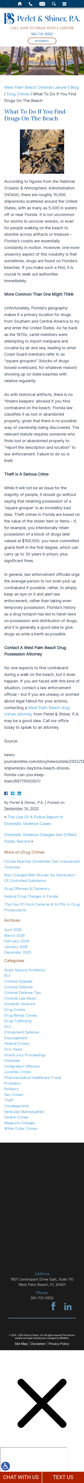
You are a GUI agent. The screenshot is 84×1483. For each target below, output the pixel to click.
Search (54, 4)
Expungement (15, 1038)
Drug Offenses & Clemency (27, 888)
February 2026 (16, 941)
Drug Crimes (18, 94)
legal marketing (34, 1338)
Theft (8, 1100)
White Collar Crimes (20, 1128)
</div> (33, 1464)
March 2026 (14, 935)
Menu (64, 4)
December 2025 (17, 952)
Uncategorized (16, 1106)
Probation (12, 1083)
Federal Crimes (16, 1043)
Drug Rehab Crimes (20, 1015)
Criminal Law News (20, 998)
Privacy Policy (59, 1344)
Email (42, 4)
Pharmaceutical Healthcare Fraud (32, 1077)
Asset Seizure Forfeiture (24, 970)
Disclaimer (38, 1344)
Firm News (13, 1049)
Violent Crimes (16, 1117)
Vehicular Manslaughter (24, 1111)
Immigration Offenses (22, 1066)
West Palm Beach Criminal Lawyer (35, 87)
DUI (7, 1026)
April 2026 (13, 930)
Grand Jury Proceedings (25, 1055)
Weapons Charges (19, 1123)
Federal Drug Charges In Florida (31, 896)
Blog (74, 87)
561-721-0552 (42, 34)
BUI (7, 975)
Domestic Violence (19, 1004)
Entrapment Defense (21, 1032)
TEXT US (63, 1477)
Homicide (12, 1060)
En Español (42, 41)
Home (20, 4)
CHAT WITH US (21, 1477)
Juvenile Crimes (17, 1072)
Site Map (21, 1344)
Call (30, 4)
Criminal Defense (18, 987)
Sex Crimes (13, 1094)
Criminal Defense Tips (22, 992)
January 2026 (16, 947)
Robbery (11, 1089)
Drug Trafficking (17, 1021)
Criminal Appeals (18, 981)
